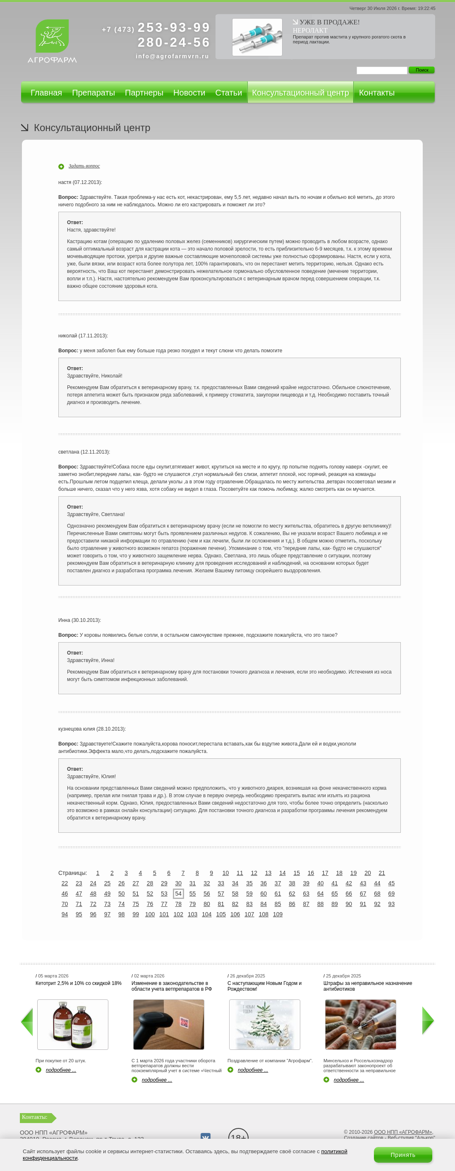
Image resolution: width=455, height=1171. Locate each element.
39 (306, 883)
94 (65, 914)
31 (192, 883)
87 (306, 904)
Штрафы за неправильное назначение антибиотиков (367, 986)
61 (278, 893)
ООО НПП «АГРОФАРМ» (403, 1132)
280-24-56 (174, 42)
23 (79, 883)
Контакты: (35, 1117)
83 (249, 904)
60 (264, 893)
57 (221, 893)
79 (192, 904)
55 (192, 893)
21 (382, 873)
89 (334, 904)
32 (207, 883)
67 (363, 893)
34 (235, 883)
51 (135, 893)
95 (79, 914)
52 (150, 893)
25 (107, 883)
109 (278, 914)
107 (249, 914)
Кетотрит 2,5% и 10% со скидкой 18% (79, 983)
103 (192, 914)
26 (121, 883)
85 (278, 904)
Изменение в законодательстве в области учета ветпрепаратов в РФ (172, 986)
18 (339, 873)
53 (164, 893)
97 (107, 914)
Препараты (93, 92)
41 (334, 883)
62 (292, 893)
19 (353, 873)
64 (320, 893)
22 (65, 883)
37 (278, 883)
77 (164, 904)
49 (107, 893)
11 (240, 873)
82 (235, 904)
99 (135, 914)
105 (221, 914)
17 (325, 873)
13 (268, 873)
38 (292, 883)
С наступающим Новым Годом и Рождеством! (265, 986)
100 (150, 914)
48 (93, 893)
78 (178, 904)
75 (135, 904)
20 (367, 873)
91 (363, 904)
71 (79, 904)
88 (320, 904)
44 (377, 883)
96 (93, 914)
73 (107, 904)
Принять (403, 1155)
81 (221, 904)
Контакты (377, 92)
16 (311, 873)
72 (93, 904)
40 (320, 883)
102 (178, 914)
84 (264, 904)
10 (226, 873)
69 (391, 893)
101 (164, 914)
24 (93, 883)
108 (263, 914)
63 (306, 893)
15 (296, 873)
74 (121, 904)
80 (207, 904)
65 (334, 893)
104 (206, 914)
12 (254, 873)
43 (363, 883)
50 (121, 893)
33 (221, 883)
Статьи (228, 92)
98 (121, 914)
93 (391, 904)
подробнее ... (61, 1070)
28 (150, 883)
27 (135, 883)
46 (65, 893)
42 (349, 883)
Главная (46, 92)
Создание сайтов (363, 1138)
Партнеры (144, 92)
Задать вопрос (84, 166)
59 (249, 893)
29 (164, 883)
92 (377, 904)
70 (65, 904)
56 (207, 893)
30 (178, 883)
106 (235, 914)
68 (377, 893)
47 (79, 893)
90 (349, 904)
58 (235, 893)
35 (249, 883)
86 (292, 904)
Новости (189, 92)
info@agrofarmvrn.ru (172, 56)
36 (264, 883)
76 (150, 904)
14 (282, 873)
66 (349, 893)
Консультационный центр (300, 92)
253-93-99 (156, 27)
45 (391, 883)
